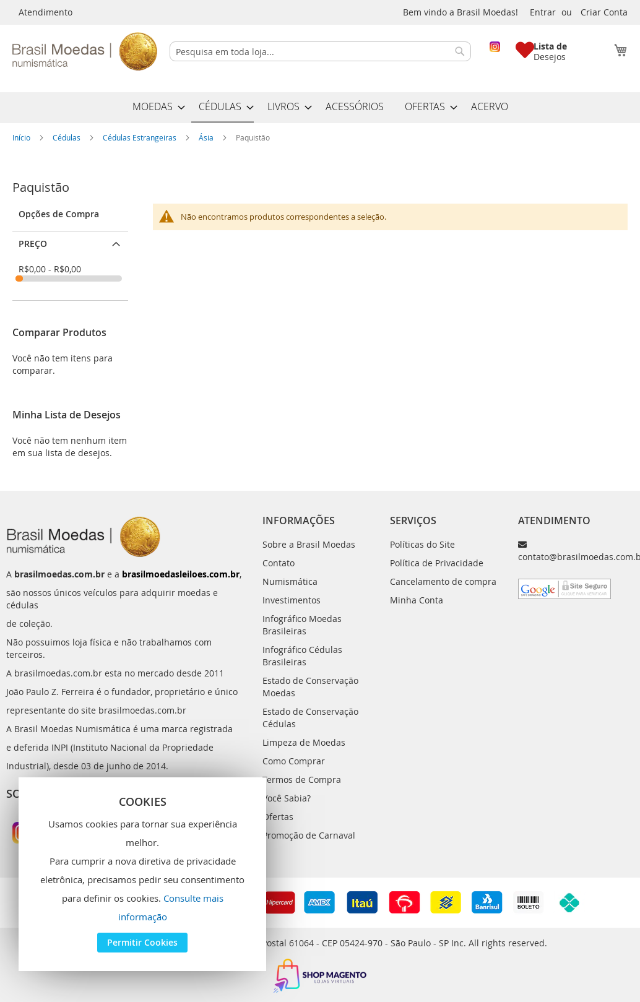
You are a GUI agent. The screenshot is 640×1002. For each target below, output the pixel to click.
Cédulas (67, 137)
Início (22, 137)
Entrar (543, 12)
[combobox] (320, 51)
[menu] (320, 107)
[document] (142, 874)
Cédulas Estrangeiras (140, 137)
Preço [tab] (33, 243)
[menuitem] (155, 106)
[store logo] (84, 51)
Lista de (550, 46)
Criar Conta (604, 12)
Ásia (207, 137)
